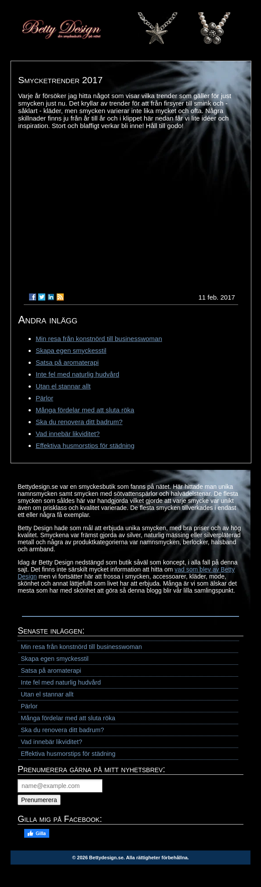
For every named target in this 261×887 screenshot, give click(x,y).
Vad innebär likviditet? (68, 433)
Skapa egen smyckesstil (71, 350)
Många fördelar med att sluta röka (85, 410)
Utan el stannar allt (63, 386)
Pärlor (44, 398)
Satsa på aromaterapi (67, 362)
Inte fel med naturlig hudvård (77, 374)
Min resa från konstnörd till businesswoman (99, 338)
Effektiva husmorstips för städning (85, 445)
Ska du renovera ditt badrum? (79, 421)
